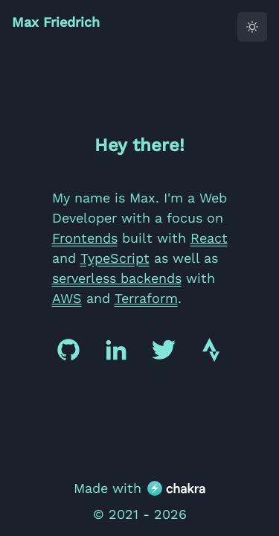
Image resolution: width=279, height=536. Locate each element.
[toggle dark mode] (252, 27)
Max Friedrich (56, 22)
